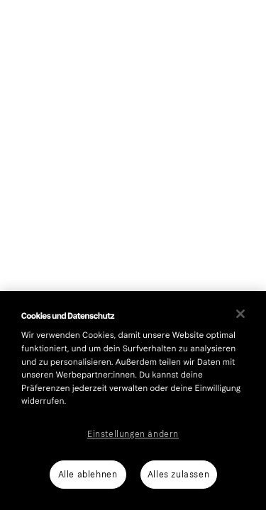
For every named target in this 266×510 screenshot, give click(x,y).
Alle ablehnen (88, 475)
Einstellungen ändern (133, 434)
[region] (133, 400)
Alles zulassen (178, 475)
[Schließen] (240, 313)
